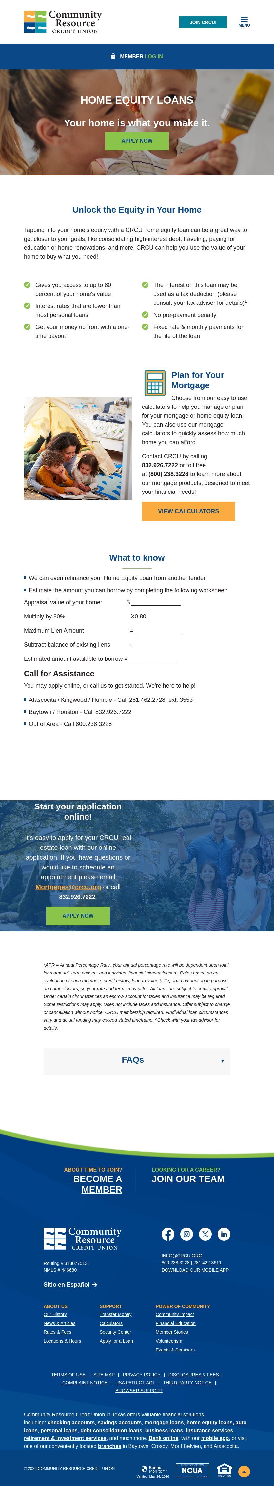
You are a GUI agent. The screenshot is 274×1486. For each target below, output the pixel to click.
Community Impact (175, 1314)
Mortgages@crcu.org (68, 886)
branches (109, 1446)
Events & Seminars (175, 1349)
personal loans (59, 1430)
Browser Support (139, 1390)
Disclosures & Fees (193, 1374)
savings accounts (120, 1422)
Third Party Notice (187, 1382)
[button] (137, 1061)
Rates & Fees (57, 1331)
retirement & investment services (65, 1438)
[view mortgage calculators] (188, 511)
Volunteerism (169, 1340)
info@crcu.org (182, 1255)
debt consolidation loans (111, 1430)
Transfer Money (116, 1314)
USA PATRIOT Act (135, 1382)
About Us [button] (56, 1305)
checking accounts (71, 1422)
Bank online (164, 1438)
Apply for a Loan (116, 1340)
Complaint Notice (85, 1382)
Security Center (115, 1331)
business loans (164, 1430)
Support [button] (111, 1305)
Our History (55, 1314)
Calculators (111, 1323)
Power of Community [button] (183, 1305)
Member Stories (172, 1331)
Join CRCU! (203, 22)
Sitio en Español (66, 1284)
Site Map (104, 1374)
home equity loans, (210, 1422)
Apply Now (136, 141)
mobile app (215, 1438)
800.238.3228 (176, 1262)
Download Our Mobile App (195, 1269)
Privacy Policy (141, 1374)
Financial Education (176, 1323)
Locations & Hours (62, 1340)
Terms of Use (68, 1374)
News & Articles (59, 1323)
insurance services (209, 1430)
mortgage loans (164, 1422)
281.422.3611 (207, 1262)
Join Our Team (188, 1178)
